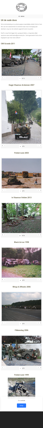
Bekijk (21, 405)
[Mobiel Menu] (21, 16)
